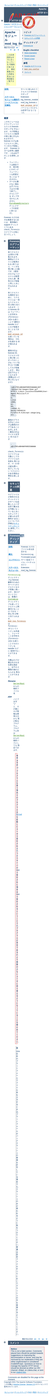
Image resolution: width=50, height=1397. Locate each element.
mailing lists (21, 1372)
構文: (11, 554)
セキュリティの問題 (32, 38)
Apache (7, 24)
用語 (34, 5)
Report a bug (29, 59)
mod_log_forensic (17, 621)
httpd (19, 814)
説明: (7, 89)
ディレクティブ (20, 5)
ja (14, 50)
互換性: (8, 105)
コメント (27, 72)
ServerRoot (19, 684)
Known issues (29, 56)
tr (18, 50)
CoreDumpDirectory (19, 203)
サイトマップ (43, 5)
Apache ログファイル (32, 66)
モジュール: (14, 570)
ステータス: (10, 97)
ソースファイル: (11, 102)
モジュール (8, 5)
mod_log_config (31, 69)
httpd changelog (30, 53)
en (17, 47)
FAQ (29, 5)
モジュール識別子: (12, 100)
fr (11, 50)
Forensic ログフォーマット (34, 35)
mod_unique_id (28, 105)
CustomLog (13, 599)
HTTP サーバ (17, 24)
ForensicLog (28, 46)
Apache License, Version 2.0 (24, 1384)
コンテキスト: (14, 560)
